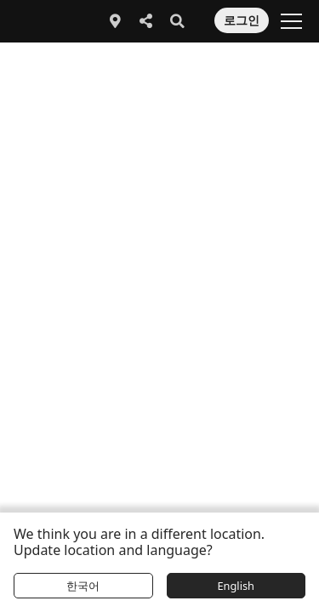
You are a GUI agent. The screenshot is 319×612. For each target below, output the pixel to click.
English (235, 585)
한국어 (83, 585)
